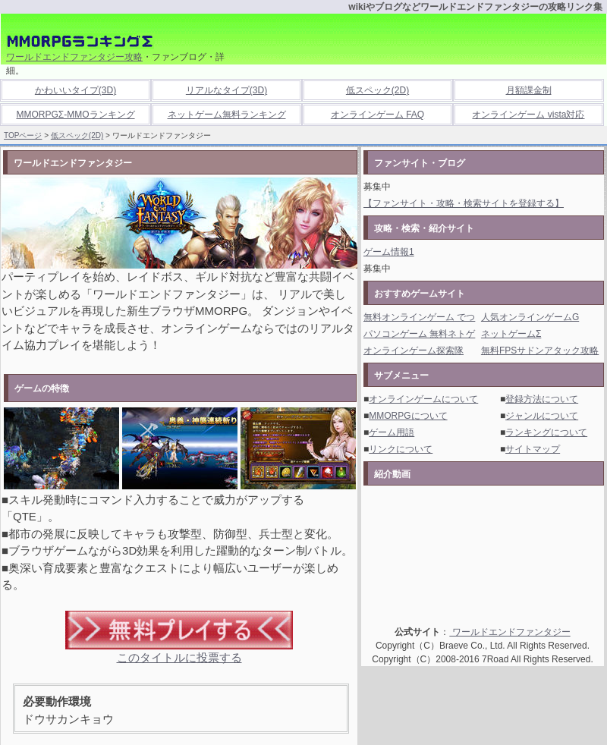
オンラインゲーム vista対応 (528, 114)
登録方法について (541, 399)
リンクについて (400, 449)
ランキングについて (546, 432)
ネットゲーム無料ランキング (227, 114)
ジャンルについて (541, 415)
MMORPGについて (408, 415)
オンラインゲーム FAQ (377, 114)
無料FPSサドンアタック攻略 (540, 350)
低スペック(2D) (377, 90)
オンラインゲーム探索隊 (413, 350)
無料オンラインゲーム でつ (419, 317)
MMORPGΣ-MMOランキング (75, 114)
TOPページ (23, 135)
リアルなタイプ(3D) (226, 90)
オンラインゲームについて (423, 399)
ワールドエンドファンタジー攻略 (74, 57)
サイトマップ (532, 449)
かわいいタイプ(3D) (75, 90)
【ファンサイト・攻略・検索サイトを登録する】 (463, 203)
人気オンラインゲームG (530, 317)
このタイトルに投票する (179, 657)
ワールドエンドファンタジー (509, 632)
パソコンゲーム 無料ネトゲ (419, 333)
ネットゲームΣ (511, 333)
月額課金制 (529, 90)
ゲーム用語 (391, 432)
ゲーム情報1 (388, 252)
